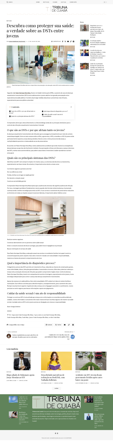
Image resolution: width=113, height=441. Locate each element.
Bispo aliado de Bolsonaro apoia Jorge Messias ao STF (20, 376)
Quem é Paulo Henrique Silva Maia (38, 317)
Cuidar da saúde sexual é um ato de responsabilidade (52, 115)
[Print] (73, 41)
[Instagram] (57, 434)
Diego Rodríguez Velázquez (17, 41)
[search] (10, 2)
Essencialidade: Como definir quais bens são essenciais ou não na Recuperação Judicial (99, 402)
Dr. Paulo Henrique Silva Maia (22, 93)
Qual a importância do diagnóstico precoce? (56, 111)
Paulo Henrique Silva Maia (14, 317)
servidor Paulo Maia (54, 317)
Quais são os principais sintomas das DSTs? (22, 116)
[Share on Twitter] (65, 41)
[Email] (68, 41)
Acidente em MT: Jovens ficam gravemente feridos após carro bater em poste (88, 378)
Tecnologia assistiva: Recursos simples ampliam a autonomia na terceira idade (98, 41)
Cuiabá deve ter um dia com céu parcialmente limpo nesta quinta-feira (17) (23, 401)
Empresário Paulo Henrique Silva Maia (22, 315)
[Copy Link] (71, 41)
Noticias (9, 21)
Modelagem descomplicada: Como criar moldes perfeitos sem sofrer (23, 416)
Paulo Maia (25, 317)
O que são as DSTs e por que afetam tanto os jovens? (22, 112)
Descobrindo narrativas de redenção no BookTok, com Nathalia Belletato (53, 378)
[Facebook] (55, 434)
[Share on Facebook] (62, 41)
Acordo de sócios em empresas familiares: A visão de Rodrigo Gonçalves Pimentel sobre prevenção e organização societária (98, 52)
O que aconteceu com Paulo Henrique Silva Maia (47, 315)
